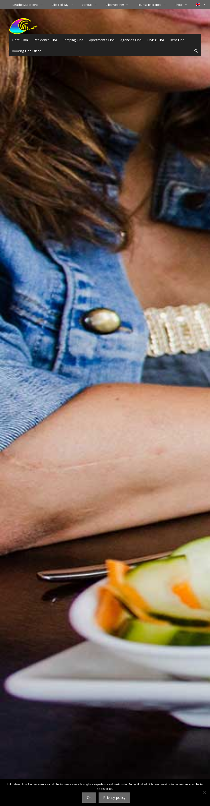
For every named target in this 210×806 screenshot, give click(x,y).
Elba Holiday (64, 4)
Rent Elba (177, 40)
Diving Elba (155, 40)
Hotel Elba (20, 40)
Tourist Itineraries (153, 4)
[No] (204, 792)
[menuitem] (201, 4)
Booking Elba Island (26, 51)
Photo (183, 4)
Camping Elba (73, 40)
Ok (89, 797)
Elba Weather (119, 4)
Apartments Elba (102, 40)
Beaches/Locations (29, 4)
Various (91, 4)
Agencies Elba (130, 40)
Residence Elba (45, 40)
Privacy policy (114, 797)
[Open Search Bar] (196, 50)
